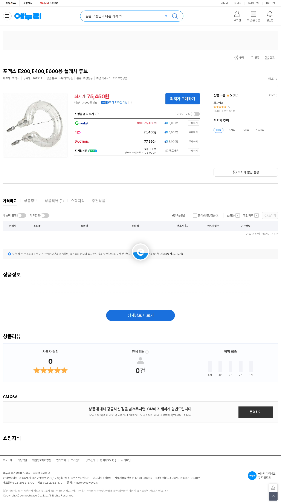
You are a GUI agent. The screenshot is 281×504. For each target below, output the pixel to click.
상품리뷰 (54, 201)
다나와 (224, 3)
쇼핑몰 (231, 215)
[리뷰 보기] (246, 107)
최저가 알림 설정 (248, 172)
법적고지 (61, 460)
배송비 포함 (183, 114)
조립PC (49, 3)
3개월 (232, 130)
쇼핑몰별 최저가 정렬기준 (97, 114)
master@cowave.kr (86, 482)
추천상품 (98, 201)
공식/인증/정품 (206, 215)
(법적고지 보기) (174, 253)
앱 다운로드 (263, 475)
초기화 (272, 215)
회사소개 (7, 460)
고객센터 (75, 460)
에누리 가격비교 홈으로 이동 (27, 16)
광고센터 (90, 460)
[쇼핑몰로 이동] (136, 123)
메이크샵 (270, 3)
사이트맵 (126, 460)
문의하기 (256, 412)
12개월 (260, 130)
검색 (175, 16)
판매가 (180, 226)
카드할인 (35, 215)
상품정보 (31, 201)
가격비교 (10, 201)
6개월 (246, 130)
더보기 (271, 78)
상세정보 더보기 (141, 315)
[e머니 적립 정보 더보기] (130, 102)
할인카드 (248, 215)
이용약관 (22, 460)
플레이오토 (253, 3)
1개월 (218, 130)
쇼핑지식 (27, 3)
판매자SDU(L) (108, 460)
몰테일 (237, 3)
